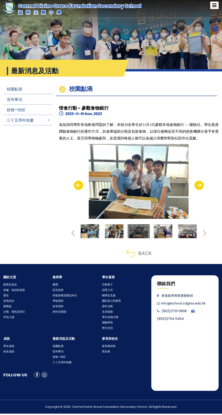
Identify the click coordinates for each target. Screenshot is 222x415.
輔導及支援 (107, 295)
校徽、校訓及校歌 (12, 290)
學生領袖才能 (109, 317)
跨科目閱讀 (58, 312)
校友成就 (7, 351)
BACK (139, 253)
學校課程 (57, 301)
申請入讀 (7, 317)
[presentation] (78, 185)
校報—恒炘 (16, 110)
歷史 (5, 295)
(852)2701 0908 (171, 311)
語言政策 (57, 290)
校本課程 (57, 306)
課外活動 (106, 306)
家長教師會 (107, 346)
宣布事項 (14, 99)
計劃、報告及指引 (12, 312)
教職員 (6, 306)
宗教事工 (106, 284)
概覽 (55, 284)
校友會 (105, 351)
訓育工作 (106, 290)
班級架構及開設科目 (63, 295)
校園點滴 (14, 89)
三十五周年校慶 (20, 120)
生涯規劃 (106, 312)
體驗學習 (106, 322)
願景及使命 (9, 284)
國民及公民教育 (110, 301)
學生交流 (106, 328)
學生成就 (7, 346)
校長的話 (7, 301)
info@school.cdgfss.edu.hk (180, 303)
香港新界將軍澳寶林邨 (175, 295)
